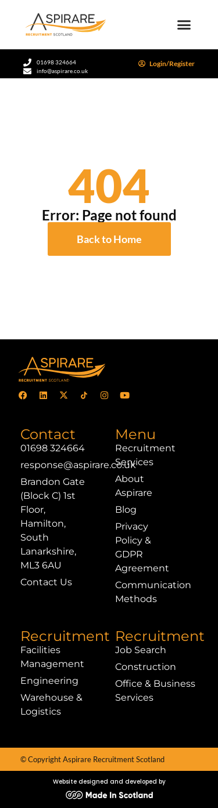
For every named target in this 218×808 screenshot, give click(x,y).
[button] (184, 25)
